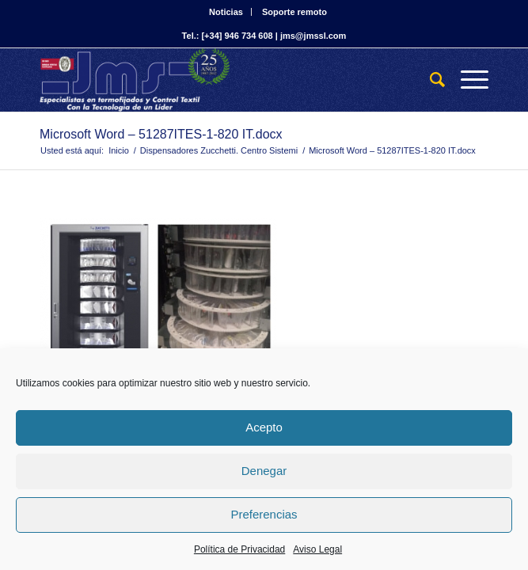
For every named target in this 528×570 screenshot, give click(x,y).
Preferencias (263, 514)
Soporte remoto (294, 12)
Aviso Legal (317, 549)
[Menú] (466, 80)
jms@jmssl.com (313, 35)
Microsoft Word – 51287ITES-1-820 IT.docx (161, 134)
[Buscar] (429, 80)
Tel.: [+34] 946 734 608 (227, 35)
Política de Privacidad (239, 549)
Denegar (264, 470)
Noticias (226, 12)
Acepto (264, 427)
